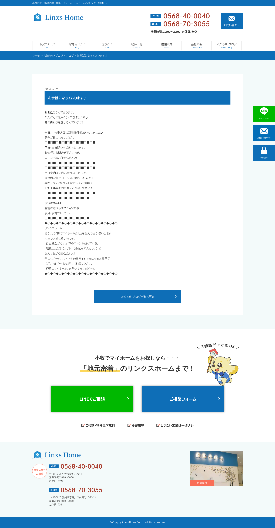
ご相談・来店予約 (263, 133)
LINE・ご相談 (264, 113)
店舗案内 (202, 483)
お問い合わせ (232, 21)
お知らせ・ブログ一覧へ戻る (137, 296)
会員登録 (264, 153)
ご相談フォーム (182, 399)
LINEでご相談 (92, 399)
